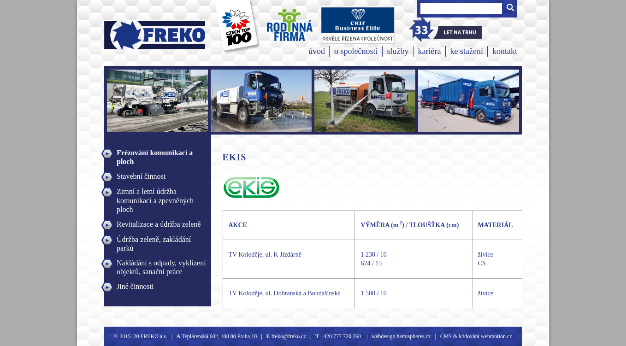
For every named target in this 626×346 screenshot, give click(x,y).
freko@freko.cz (288, 336)
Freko (125, 35)
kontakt (504, 51)
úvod (316, 51)
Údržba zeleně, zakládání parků (154, 240)
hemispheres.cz (413, 336)
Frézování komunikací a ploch (155, 154)
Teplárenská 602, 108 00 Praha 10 (219, 336)
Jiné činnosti (135, 286)
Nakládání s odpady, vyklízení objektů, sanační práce (161, 264)
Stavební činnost (141, 176)
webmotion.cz (496, 336)
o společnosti (356, 51)
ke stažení (466, 51)
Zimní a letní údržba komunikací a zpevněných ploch (155, 193)
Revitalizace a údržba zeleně (159, 224)
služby (398, 51)
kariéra (429, 51)
